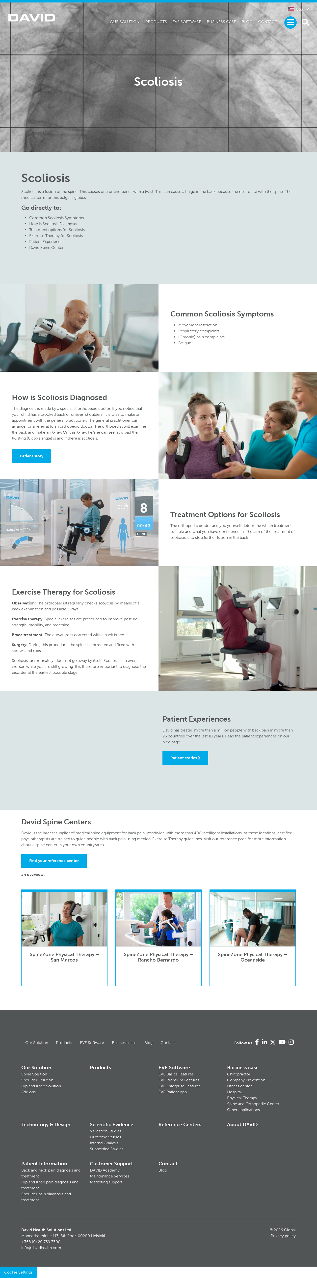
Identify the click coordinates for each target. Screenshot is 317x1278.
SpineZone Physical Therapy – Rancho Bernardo (158, 957)
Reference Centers (179, 1124)
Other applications (243, 1109)
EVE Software (187, 21)
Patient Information (44, 1164)
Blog (247, 21)
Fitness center (239, 1086)
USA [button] (296, 9)
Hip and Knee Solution (41, 1086)
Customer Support (111, 1164)
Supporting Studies (106, 1149)
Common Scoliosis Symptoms (56, 217)
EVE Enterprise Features (179, 1086)
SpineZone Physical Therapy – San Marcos (64, 957)
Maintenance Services (109, 1176)
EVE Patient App (172, 1092)
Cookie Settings (18, 1272)
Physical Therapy (242, 1097)
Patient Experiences (46, 241)
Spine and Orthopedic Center (253, 1103)
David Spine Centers (47, 247)
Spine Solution (34, 1074)
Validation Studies (105, 1131)
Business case (221, 21)
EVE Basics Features (176, 1074)
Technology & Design (45, 1124)
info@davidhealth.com (41, 1247)
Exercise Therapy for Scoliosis (56, 235)
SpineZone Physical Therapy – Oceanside (252, 957)
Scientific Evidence (111, 1124)
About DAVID (242, 1124)
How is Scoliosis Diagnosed (54, 223)
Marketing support (106, 1182)
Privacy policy (283, 1235)
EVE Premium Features (178, 1080)
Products (156, 21)
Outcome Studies (105, 1137)
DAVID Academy (105, 1170)
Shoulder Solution (37, 1080)
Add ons (28, 1092)
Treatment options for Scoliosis (57, 229)
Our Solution (124, 21)
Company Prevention (246, 1080)
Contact (267, 21)
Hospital (234, 1092)
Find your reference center (54, 860)
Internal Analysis (104, 1143)
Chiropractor (238, 1074)
